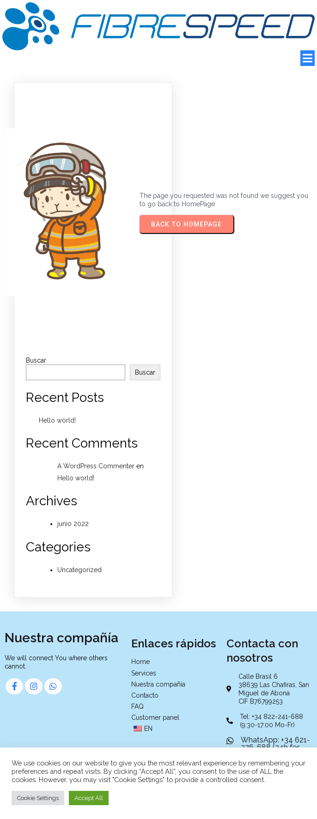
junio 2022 (73, 523)
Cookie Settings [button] (38, 798)
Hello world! (57, 420)
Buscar (36, 360)
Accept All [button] (88, 798)
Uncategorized (79, 570)
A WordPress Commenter (95, 466)
